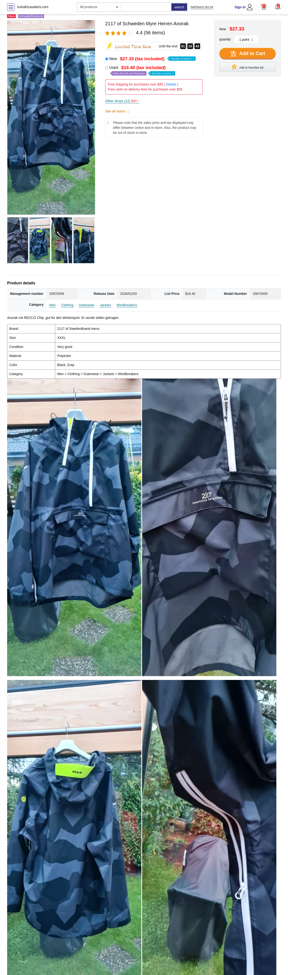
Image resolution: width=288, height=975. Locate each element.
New (152, 58)
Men (52, 305)
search (179, 7)
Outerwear (86, 305)
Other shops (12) (122, 101)
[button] (278, 6)
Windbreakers (127, 305)
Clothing (67, 305)
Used (142, 70)
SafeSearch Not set (201, 6)
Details (171, 84)
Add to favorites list (247, 66)
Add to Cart (247, 54)
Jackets (105, 305)
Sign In (240, 7)
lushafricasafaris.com (33, 7)
